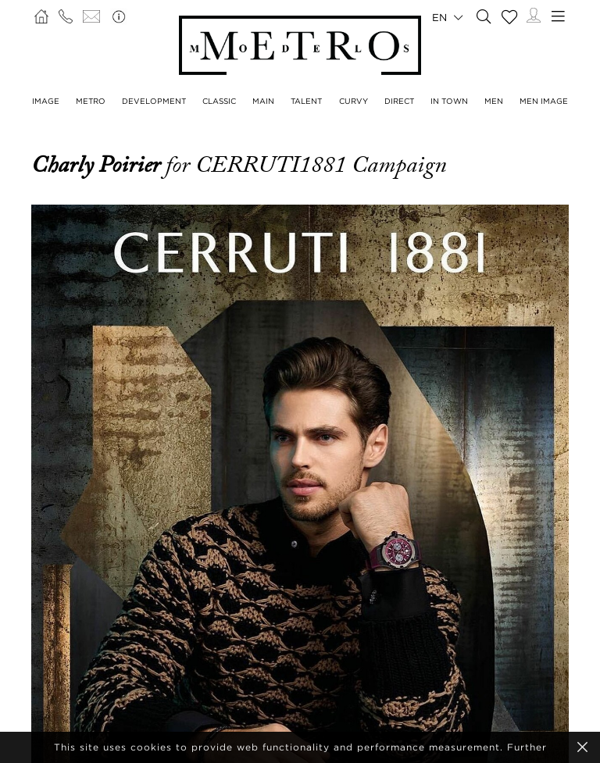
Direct (399, 101)
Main (263, 101)
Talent (306, 101)
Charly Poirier (98, 165)
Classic (219, 101)
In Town (449, 101)
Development (154, 101)
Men (493, 101)
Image (45, 101)
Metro (90, 101)
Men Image (544, 101)
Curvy (353, 101)
